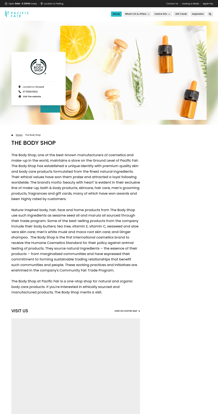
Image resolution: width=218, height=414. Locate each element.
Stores (19, 135)
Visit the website (32, 96)
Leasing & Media (190, 3)
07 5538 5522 (30, 91)
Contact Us (172, 3)
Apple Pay (208, 3)
